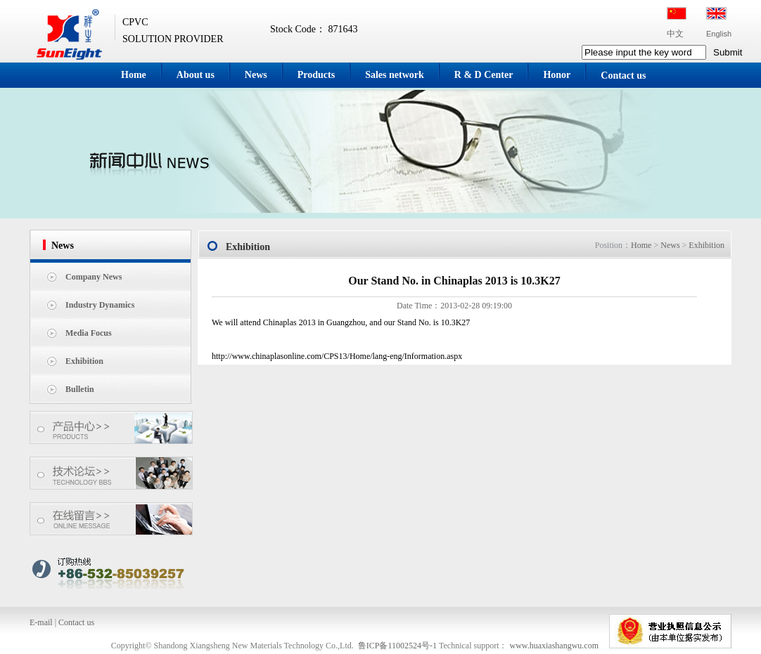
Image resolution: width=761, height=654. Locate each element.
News (256, 75)
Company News (93, 277)
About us (196, 75)
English (718, 34)
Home (133, 75)
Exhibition (84, 361)
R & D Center (483, 75)
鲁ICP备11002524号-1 (397, 645)
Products (316, 75)
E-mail (41, 622)
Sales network (394, 75)
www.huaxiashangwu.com (554, 645)
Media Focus (88, 333)
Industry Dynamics (99, 305)
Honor (556, 75)
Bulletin (79, 389)
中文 (675, 34)
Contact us (623, 75)
